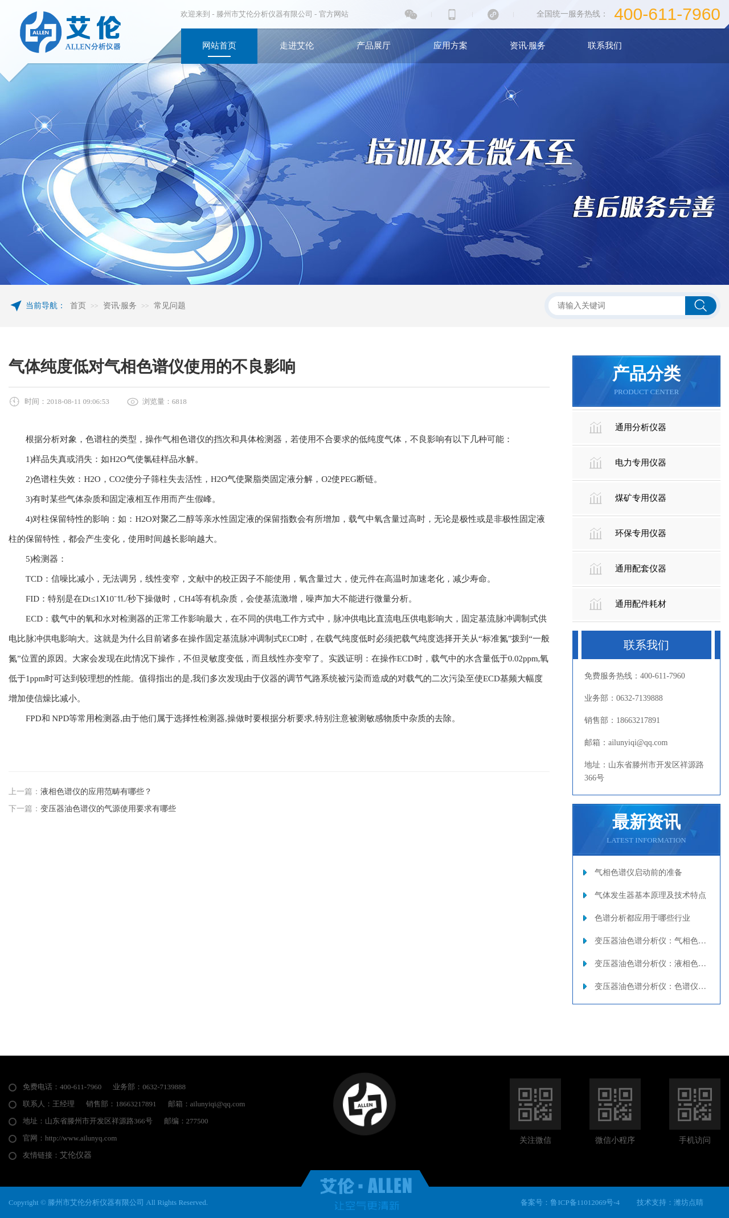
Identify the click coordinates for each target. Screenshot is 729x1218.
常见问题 (170, 305)
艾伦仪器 (76, 1155)
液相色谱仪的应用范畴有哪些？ (96, 791)
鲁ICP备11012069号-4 (585, 1202)
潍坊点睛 (688, 1202)
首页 (78, 305)
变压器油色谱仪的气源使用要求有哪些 (108, 808)
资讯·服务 (120, 305)
